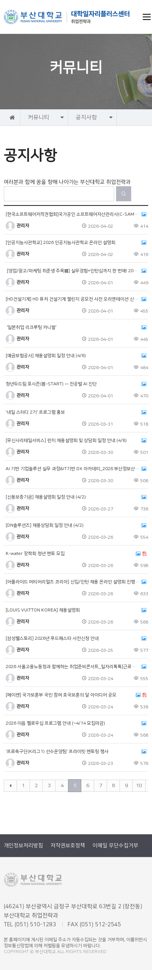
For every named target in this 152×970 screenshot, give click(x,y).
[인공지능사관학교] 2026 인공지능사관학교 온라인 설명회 (76, 242)
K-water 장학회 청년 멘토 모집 (76, 553)
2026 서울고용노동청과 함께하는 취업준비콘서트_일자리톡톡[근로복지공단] (76, 666)
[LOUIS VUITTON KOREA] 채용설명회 (76, 610)
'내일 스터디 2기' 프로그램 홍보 (76, 412)
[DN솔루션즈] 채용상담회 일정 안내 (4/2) (76, 525)
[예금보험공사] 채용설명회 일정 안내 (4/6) (76, 355)
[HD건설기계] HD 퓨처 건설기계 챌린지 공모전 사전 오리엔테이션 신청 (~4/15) (76, 299)
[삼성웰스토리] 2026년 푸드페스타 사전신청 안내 (76, 638)
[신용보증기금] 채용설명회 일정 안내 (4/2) (76, 497)
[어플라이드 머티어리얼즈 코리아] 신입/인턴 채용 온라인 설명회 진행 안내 (76, 582)
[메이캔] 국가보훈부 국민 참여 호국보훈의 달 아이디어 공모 (76, 695)
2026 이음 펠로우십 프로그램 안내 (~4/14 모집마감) (76, 723)
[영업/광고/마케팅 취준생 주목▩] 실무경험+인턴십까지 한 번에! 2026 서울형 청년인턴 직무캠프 (76, 271)
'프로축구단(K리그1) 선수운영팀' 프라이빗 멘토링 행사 (76, 751)
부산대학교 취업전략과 (67, 17)
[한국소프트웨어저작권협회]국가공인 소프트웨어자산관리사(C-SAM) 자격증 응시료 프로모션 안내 (76, 214)
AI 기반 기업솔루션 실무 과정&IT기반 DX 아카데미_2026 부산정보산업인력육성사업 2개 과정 (76, 469)
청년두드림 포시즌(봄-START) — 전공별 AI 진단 (76, 384)
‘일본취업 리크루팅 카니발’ (76, 327)
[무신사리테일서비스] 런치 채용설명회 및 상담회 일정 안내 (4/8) (76, 440)
